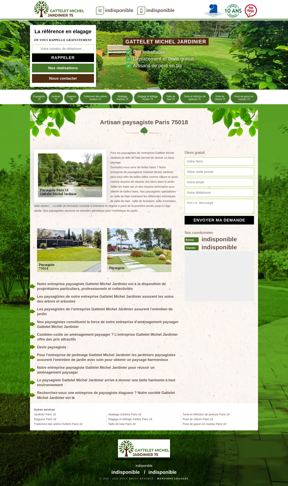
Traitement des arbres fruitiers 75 (95, 98)
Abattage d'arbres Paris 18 (124, 414)
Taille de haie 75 (170, 98)
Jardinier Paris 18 (45, 414)
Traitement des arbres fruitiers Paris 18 (58, 424)
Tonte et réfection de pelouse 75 (195, 98)
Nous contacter (63, 78)
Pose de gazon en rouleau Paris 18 (204, 424)
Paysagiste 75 (39, 98)
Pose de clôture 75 (220, 98)
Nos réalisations (63, 68)
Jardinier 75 (55, 98)
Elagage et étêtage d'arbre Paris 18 (130, 419)
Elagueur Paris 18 (45, 419)
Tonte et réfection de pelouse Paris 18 (206, 414)
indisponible (119, 10)
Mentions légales (172, 478)
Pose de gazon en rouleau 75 (244, 98)
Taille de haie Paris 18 (122, 424)
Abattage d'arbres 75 (122, 98)
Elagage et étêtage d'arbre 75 (148, 98)
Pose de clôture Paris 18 (198, 419)
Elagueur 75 (71, 98)
